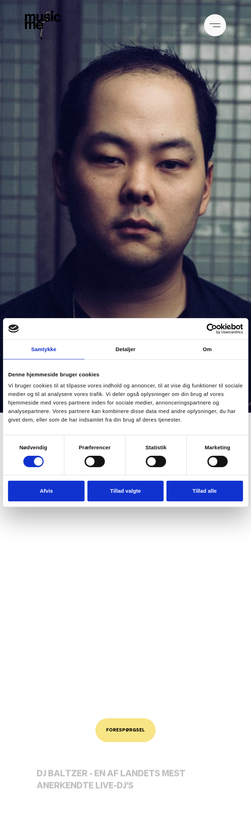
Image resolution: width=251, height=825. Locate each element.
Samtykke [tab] (43, 349)
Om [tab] (207, 349)
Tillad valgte (125, 491)
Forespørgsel (125, 730)
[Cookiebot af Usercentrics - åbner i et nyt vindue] (212, 328)
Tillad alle (205, 491)
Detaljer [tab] (126, 349)
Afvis (46, 491)
